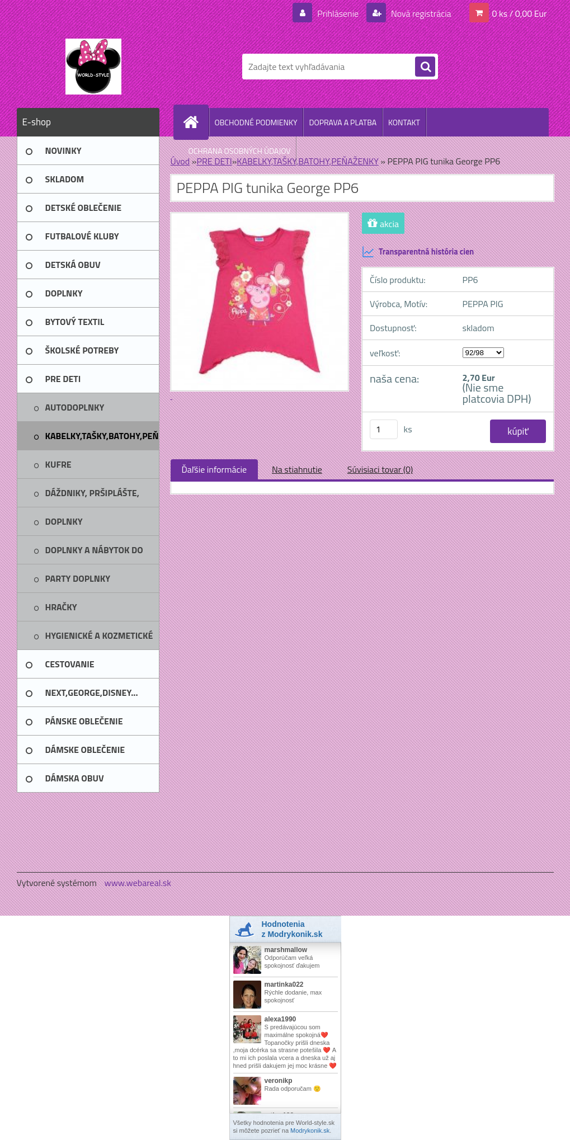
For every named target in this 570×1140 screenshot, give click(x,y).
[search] (425, 67)
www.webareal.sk (137, 882)
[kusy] (384, 429)
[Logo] (94, 67)
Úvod (180, 161)
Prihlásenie (338, 13)
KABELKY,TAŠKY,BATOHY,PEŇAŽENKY (308, 161)
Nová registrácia (420, 13)
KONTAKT (404, 122)
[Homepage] (196, 122)
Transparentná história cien (418, 252)
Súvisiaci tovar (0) (380, 469)
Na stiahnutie (297, 469)
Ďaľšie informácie (214, 469)
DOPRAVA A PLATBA (342, 122)
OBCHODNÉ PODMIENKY (256, 122)
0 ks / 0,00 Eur (519, 13)
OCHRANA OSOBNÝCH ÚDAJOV (240, 151)
